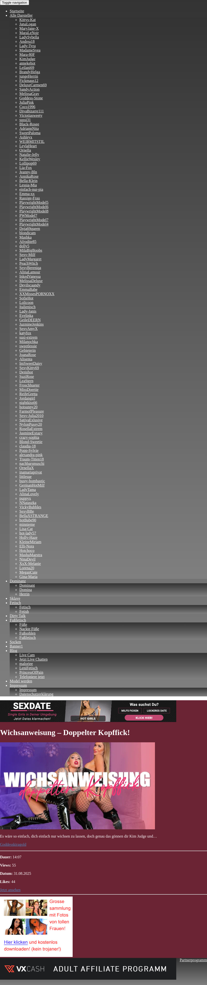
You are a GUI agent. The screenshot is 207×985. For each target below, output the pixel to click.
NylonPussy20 (30, 424)
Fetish (24, 611)
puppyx (25, 498)
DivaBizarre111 (31, 111)
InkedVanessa (30, 276)
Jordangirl (27, 398)
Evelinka (26, 316)
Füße (23, 624)
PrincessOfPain (31, 672)
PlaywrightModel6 (33, 207)
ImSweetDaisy (30, 363)
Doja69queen (29, 228)
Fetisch (15, 603)
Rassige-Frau (29, 198)
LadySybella (29, 37)
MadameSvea (29, 50)
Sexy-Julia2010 (31, 416)
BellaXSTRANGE (33, 516)
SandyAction (29, 89)
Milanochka (28, 342)
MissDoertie (28, 389)
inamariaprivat (30, 472)
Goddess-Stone (31, 98)
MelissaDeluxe (31, 281)
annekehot (27, 63)
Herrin (24, 594)
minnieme (27, 524)
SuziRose (26, 376)
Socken (15, 642)
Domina (25, 590)
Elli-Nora (26, 546)
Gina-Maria (28, 577)
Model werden (21, 681)
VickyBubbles (30, 507)
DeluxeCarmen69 (33, 85)
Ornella (25, 150)
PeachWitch (28, 263)
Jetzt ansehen (10, 890)
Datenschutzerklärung (36, 694)
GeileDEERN (30, 320)
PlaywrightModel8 (33, 211)
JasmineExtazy (31, 433)
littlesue (25, 476)
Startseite (17, 11)
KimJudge (27, 59)
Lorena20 (26, 568)
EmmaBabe (28, 289)
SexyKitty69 (29, 368)
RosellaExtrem (30, 429)
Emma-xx (27, 194)
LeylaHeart (28, 146)
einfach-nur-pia (31, 189)
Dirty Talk (18, 616)
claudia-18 (27, 446)
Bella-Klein (28, 181)
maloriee (26, 664)
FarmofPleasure (31, 411)
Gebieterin (27, 350)
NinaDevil (27, 559)
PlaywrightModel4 (33, 224)
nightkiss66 (28, 403)
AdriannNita (29, 128)
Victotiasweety (30, 115)
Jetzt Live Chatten (33, 659)
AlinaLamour (29, 272)
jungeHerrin (28, 76)
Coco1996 (27, 107)
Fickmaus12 (28, 81)
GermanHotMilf (32, 485)
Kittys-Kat (27, 20)
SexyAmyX (28, 329)
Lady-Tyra (27, 46)
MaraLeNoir (29, 33)
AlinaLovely (29, 494)
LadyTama (27, 490)
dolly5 (24, 246)
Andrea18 (27, 41)
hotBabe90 (27, 520)
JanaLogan (27, 24)
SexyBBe (26, 511)
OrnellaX (26, 468)
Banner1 (16, 646)
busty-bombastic (32, 481)
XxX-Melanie (30, 564)
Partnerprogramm (193, 960)
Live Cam (27, 655)
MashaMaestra (30, 555)
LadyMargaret (30, 259)
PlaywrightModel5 (33, 202)
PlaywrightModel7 (33, 220)
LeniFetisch (28, 668)
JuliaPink (26, 102)
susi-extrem (28, 337)
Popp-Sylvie (28, 450)
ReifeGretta (28, 394)
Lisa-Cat (26, 529)
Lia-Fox (25, 168)
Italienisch (27, 307)
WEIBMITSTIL (32, 141)
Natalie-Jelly (29, 155)
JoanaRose (27, 355)
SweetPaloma (29, 133)
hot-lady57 (27, 533)
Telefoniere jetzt (32, 677)
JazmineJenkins (31, 324)
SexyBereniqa (30, 268)
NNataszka (27, 503)
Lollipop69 (28, 163)
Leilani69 (26, 68)
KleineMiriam (30, 542)
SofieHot (26, 298)
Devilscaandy (29, 285)
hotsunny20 (28, 407)
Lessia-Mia (28, 185)
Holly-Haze (28, 537)
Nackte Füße (29, 629)
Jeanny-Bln (28, 172)
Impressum (18, 685)
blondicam (27, 233)
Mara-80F (27, 54)
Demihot (26, 372)
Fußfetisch (18, 620)
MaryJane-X (29, 28)
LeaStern (26, 381)
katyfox (25, 333)
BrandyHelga (29, 72)
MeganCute (28, 572)
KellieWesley (29, 159)
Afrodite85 (27, 242)
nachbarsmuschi (31, 463)
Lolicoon (26, 302)
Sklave (15, 598)
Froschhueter (29, 385)
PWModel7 (28, 215)
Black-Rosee (29, 124)
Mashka (25, 237)
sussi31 (25, 120)
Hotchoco (26, 550)
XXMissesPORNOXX (36, 294)
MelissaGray (29, 94)
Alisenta (25, 359)
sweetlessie (28, 346)
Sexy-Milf (27, 255)
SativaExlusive (31, 420)
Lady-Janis (27, 311)
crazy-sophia (29, 437)
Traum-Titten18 (31, 459)
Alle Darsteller (21, 15)
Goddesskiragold (13, 844)
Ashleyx (25, 137)
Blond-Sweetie (30, 442)
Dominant (27, 585)
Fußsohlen (27, 633)
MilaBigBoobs (30, 250)
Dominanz (18, 581)
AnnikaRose (28, 176)
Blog (13, 651)
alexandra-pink (31, 455)
